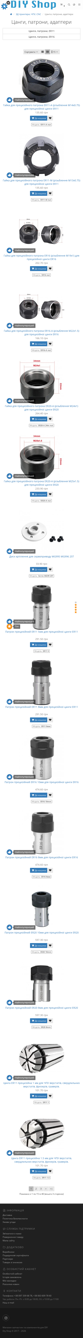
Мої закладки (9, 1280)
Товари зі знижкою (12, 1262)
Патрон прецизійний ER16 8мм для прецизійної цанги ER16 (41, 857)
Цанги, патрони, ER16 (42, 36)
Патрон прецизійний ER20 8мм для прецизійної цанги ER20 (41, 1007)
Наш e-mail (8, 1302)
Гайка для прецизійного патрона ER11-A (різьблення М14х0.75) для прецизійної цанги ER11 (41, 106)
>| (51, 1188)
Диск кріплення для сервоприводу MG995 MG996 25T (41, 556)
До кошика (38, 118)
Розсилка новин (11, 1284)
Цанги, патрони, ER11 (42, 31)
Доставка (7, 1215)
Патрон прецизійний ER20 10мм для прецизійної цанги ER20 (42, 932)
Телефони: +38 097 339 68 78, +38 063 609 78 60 (27, 1295)
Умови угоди (9, 1222)
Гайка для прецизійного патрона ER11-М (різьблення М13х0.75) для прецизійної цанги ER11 (41, 182)
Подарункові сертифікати (16, 1255)
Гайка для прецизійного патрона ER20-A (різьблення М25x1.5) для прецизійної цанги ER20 (41, 483)
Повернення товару (13, 1237)
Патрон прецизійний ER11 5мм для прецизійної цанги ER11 (41, 631)
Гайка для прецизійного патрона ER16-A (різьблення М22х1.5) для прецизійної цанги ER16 (41, 332)
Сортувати (32, 51)
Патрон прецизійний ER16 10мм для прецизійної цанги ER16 (42, 782)
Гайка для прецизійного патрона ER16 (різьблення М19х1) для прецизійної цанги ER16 (41, 257)
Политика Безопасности (15, 1218)
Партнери (8, 1258)
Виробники (8, 1251)
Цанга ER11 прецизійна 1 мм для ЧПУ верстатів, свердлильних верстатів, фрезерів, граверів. (41, 1084)
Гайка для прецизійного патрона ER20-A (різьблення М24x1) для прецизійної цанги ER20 (41, 407)
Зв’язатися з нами (12, 1233)
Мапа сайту (9, 1240)
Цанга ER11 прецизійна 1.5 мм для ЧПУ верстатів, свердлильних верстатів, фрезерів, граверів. (41, 1160)
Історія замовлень (12, 1277)
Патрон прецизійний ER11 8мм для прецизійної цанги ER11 (41, 707)
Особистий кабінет (12, 1273)
